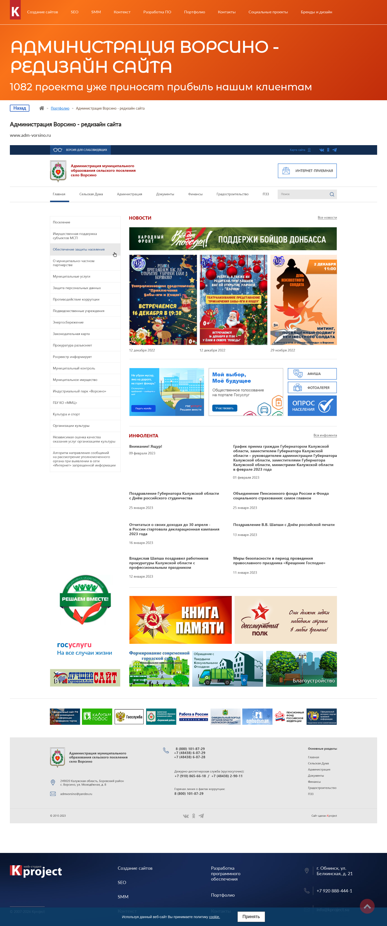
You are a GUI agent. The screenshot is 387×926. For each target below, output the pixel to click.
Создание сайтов (42, 12)
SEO (74, 12)
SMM (96, 12)
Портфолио (194, 12)
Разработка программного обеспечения (225, 873)
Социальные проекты (268, 12)
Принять (251, 916)
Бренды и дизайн (316, 12)
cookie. (214, 917)
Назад (19, 108)
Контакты (227, 12)
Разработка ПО (157, 12)
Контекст (122, 12)
